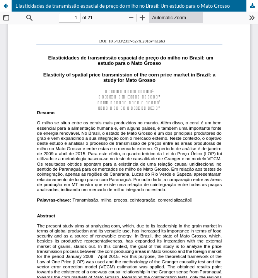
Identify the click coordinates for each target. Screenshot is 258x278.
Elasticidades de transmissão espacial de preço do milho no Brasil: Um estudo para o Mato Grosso (122, 6)
